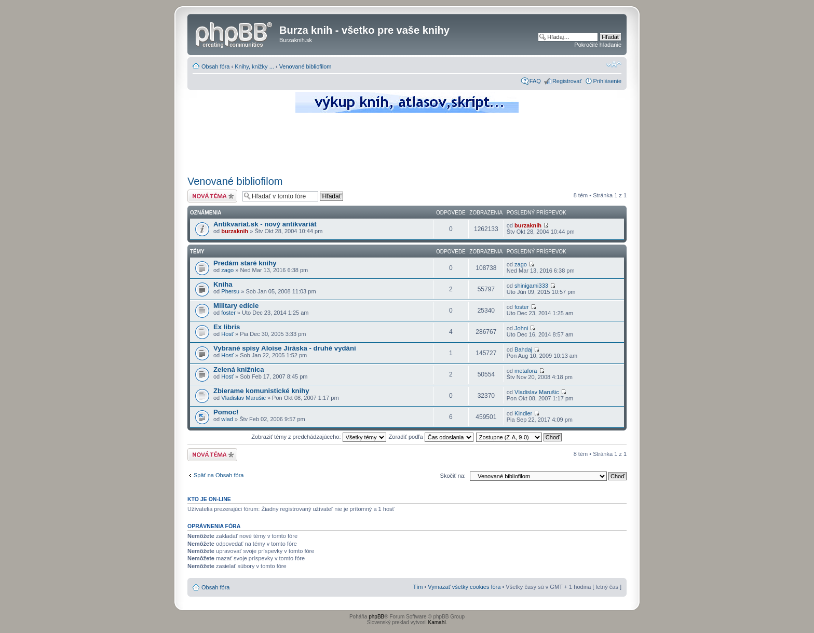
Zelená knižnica (238, 369)
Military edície (236, 305)
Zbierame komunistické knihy (261, 391)
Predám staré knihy (245, 263)
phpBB (376, 616)
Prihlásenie (607, 81)
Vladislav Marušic (243, 398)
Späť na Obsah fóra (218, 475)
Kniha (223, 284)
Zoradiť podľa (431, 437)
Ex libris (226, 327)
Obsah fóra (215, 66)
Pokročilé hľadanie (597, 45)
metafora (525, 371)
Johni (521, 328)
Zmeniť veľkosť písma (613, 64)
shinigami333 (531, 285)
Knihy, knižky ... (254, 66)
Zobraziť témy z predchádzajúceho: (318, 437)
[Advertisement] (407, 142)
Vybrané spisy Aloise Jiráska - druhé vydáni (284, 348)
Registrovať (567, 81)
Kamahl (437, 622)
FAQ (535, 81)
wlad (227, 419)
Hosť (227, 334)
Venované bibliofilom (305, 66)
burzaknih (234, 231)
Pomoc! (225, 412)
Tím (418, 587)
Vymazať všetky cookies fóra (464, 587)
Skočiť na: (453, 476)
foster (228, 312)
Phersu (230, 291)
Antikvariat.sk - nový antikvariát (265, 224)
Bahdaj (523, 349)
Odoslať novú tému (212, 196)
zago (227, 270)
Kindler (523, 413)
